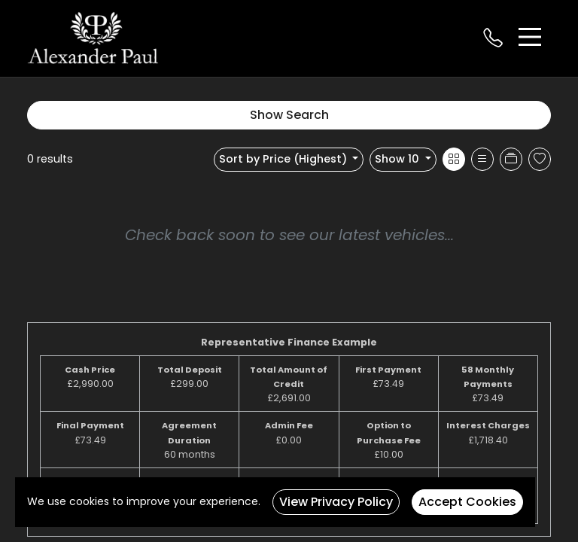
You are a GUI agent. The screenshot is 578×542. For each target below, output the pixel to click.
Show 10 (398, 158)
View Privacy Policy (336, 501)
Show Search (289, 114)
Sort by (284, 158)
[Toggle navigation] (530, 37)
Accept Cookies (467, 501)
